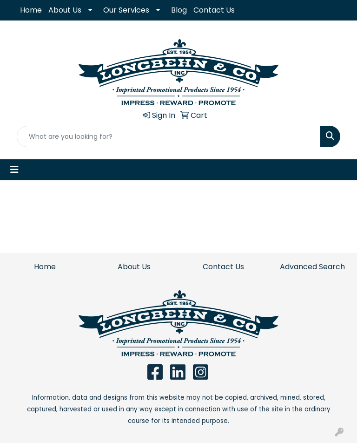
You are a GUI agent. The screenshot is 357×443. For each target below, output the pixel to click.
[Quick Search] (169, 136)
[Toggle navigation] (14, 169)
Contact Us (214, 10)
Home (31, 10)
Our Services (126, 10)
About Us (64, 10)
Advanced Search (312, 266)
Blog (179, 10)
